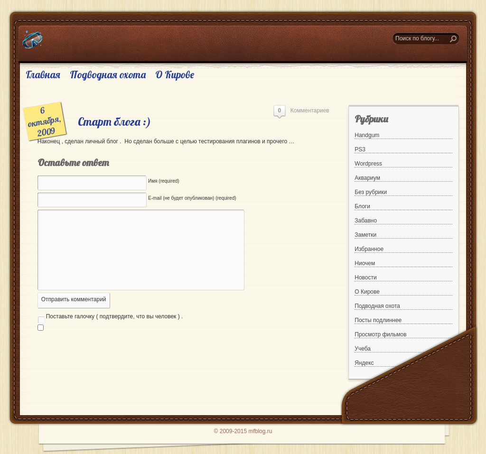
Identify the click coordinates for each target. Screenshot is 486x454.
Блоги (362, 206)
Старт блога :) (114, 121)
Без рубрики (371, 192)
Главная (43, 74)
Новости (365, 277)
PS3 (360, 149)
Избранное (369, 249)
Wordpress (368, 163)
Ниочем (365, 263)
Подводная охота (108, 74)
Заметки (365, 235)
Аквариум (367, 178)
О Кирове (174, 74)
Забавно (366, 220)
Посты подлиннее (378, 320)
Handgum (367, 135)
